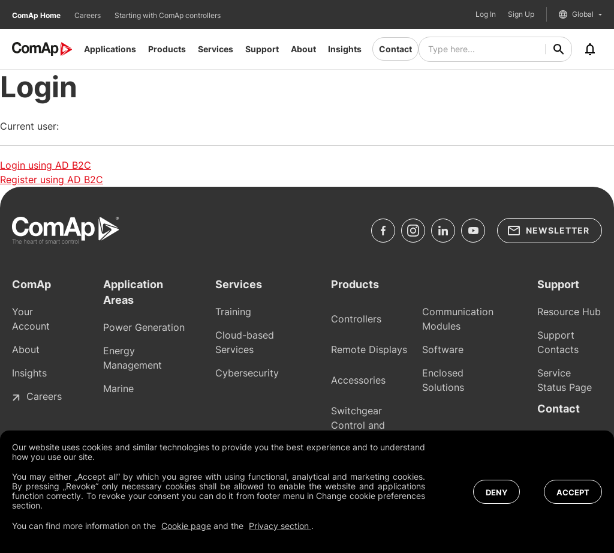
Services (215, 49)
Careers (88, 15)
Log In (485, 14)
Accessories (358, 380)
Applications (110, 49)
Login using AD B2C (45, 165)
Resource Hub (569, 312)
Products (167, 49)
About (303, 49)
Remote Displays (369, 349)
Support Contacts (558, 342)
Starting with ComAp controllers (168, 15)
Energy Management (132, 358)
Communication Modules (457, 319)
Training (233, 312)
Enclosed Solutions (443, 380)
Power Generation (144, 327)
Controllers (356, 319)
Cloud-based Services (244, 342)
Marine (118, 388)
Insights (345, 49)
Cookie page (186, 526)
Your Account (31, 319)
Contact (395, 49)
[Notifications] (590, 49)
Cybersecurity (247, 373)
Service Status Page (564, 380)
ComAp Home (37, 15)
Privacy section (280, 526)
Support (262, 49)
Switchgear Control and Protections (358, 425)
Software (442, 349)
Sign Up (521, 14)
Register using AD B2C (51, 180)
